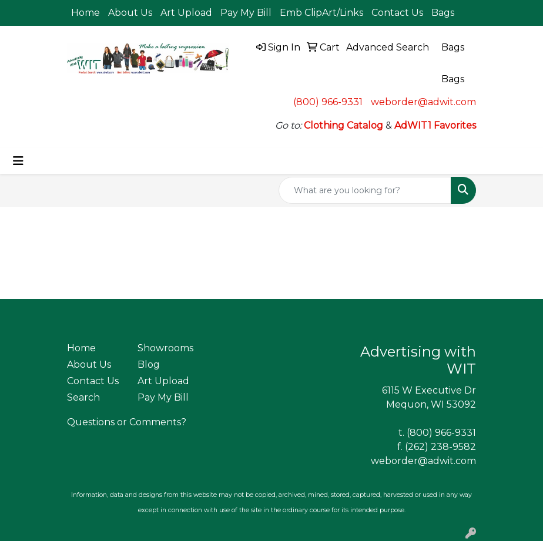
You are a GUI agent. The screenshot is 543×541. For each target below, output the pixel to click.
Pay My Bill (246, 12)
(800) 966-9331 (328, 101)
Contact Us (397, 12)
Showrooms (165, 348)
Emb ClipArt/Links (321, 12)
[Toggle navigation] (18, 161)
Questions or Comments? (126, 422)
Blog (149, 364)
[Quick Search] (365, 190)
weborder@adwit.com (423, 101)
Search (83, 397)
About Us (130, 12)
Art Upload (186, 12)
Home (85, 12)
